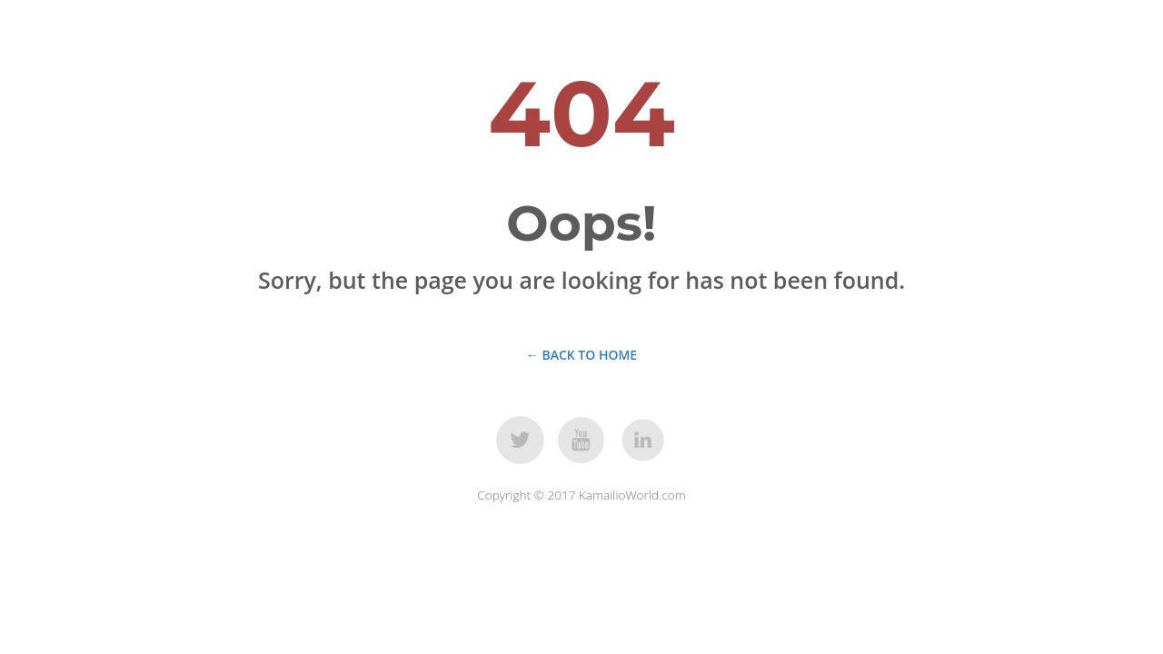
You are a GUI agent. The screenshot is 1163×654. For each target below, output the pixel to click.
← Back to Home (581, 354)
